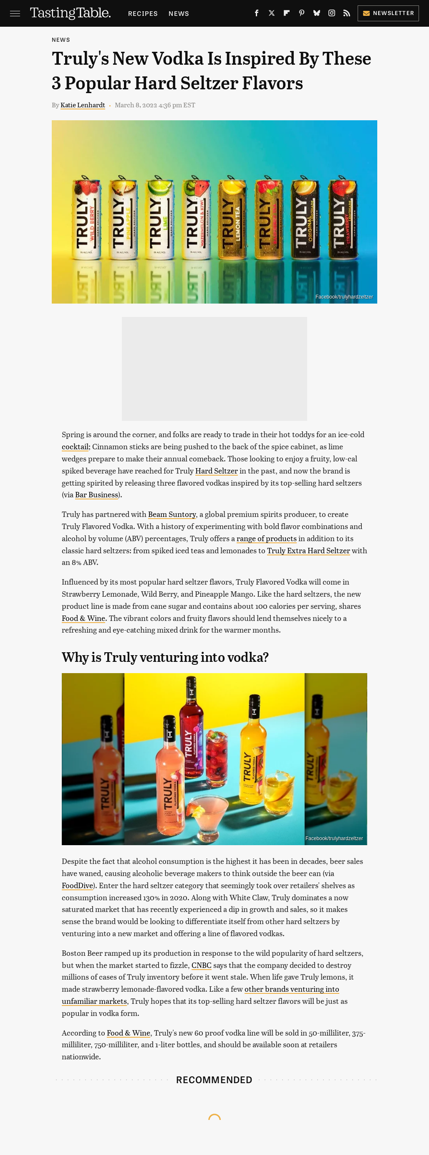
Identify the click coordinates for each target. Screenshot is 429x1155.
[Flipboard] (287, 15)
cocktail (75, 446)
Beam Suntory (172, 514)
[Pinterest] (302, 15)
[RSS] (347, 15)
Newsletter (388, 13)
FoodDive (77, 885)
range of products (267, 538)
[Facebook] (256, 15)
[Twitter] (271, 15)
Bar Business (96, 494)
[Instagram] (332, 15)
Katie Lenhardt (83, 104)
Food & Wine (83, 618)
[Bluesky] (317, 15)
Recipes (143, 13)
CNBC (202, 965)
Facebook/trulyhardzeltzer (344, 296)
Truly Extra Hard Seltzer (308, 550)
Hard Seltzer (216, 470)
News (179, 13)
